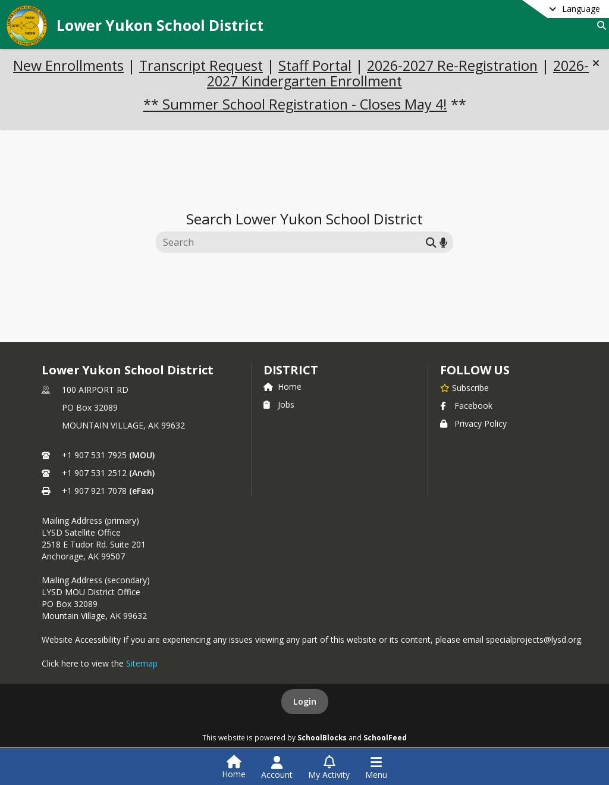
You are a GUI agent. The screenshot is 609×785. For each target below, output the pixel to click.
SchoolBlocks (322, 737)
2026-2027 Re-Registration (452, 65)
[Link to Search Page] (599, 25)
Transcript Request (201, 65)
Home (282, 386)
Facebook (466, 405)
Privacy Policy (473, 423)
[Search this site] (292, 242)
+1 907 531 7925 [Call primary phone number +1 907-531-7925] (94, 455)
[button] (595, 63)
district (290, 370)
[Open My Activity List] (329, 767)
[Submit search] (431, 242)
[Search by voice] (443, 242)
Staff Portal (314, 65)
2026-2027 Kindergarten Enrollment (398, 73)
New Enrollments (68, 65)
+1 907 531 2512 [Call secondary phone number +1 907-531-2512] (94, 472)
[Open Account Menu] (277, 767)
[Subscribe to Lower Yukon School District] (464, 387)
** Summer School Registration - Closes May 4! (295, 104)
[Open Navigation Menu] (376, 767)
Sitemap (142, 663)
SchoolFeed (385, 737)
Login (304, 701)
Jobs (278, 404)
